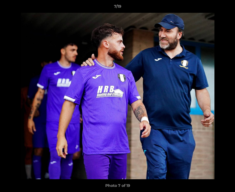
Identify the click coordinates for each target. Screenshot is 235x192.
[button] (225, 7)
